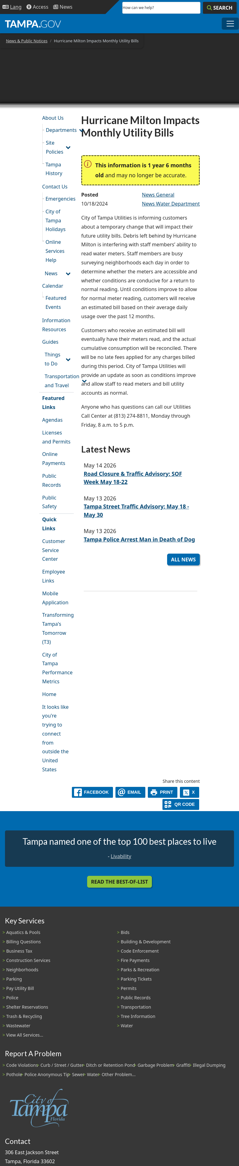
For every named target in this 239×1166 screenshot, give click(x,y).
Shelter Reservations (27, 1007)
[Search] (220, 8)
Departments (60, 130)
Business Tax (19, 951)
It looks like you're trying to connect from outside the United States (55, 738)
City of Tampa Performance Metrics (57, 668)
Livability (121, 856)
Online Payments (53, 459)
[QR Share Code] (180, 804)
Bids (125, 932)
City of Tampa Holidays (55, 220)
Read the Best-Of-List (119, 881)
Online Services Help (54, 251)
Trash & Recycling (24, 1016)
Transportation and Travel (59, 381)
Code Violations (22, 1065)
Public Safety (49, 502)
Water (127, 1026)
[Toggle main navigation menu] (230, 23)
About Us (53, 117)
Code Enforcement (140, 951)
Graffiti (183, 1065)
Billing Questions (23, 942)
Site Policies (54, 147)
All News (183, 559)
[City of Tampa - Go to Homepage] (33, 23)
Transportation (136, 1007)
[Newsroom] (63, 7)
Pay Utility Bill (20, 988)
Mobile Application (55, 598)
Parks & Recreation (140, 970)
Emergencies (59, 198)
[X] (189, 792)
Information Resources (56, 325)
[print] (162, 792)
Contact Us (55, 186)
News (51, 273)
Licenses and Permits (56, 437)
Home (49, 694)
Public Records (51, 480)
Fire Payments (135, 960)
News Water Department (171, 203)
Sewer (78, 1074)
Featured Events (55, 302)
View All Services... (24, 1035)
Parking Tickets (136, 979)
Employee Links (53, 576)
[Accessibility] (37, 7)
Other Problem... (119, 1074)
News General (158, 194)
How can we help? (138, 7)
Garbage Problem (156, 1065)
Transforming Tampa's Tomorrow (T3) (58, 628)
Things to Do (52, 359)
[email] (130, 792)
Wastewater (18, 1026)
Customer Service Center (53, 550)
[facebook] (92, 792)
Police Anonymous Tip (47, 1074)
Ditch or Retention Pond (110, 1065)
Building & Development (146, 942)
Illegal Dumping (209, 1065)
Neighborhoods (22, 970)
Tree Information (138, 1016)
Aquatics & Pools (23, 932)
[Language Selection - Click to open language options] (12, 7)
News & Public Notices (26, 41)
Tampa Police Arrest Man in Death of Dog (139, 539)
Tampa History (53, 169)
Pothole (14, 1074)
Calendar (52, 285)
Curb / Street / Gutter (62, 1065)
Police (12, 998)
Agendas (52, 419)
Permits (129, 988)
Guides (50, 341)
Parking (14, 979)
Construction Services (28, 960)
